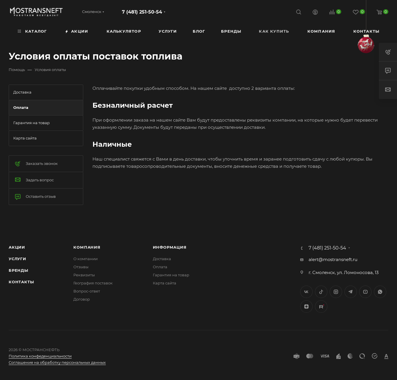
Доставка (162, 258)
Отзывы (80, 266)
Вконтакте (306, 292)
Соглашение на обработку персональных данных (57, 362)
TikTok (321, 306)
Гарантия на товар (171, 275)
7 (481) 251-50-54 (142, 12)
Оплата (160, 266)
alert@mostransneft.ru (333, 259)
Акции (17, 247)
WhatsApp (380, 292)
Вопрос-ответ (86, 291)
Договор (81, 299)
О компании (85, 258)
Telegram (350, 292)
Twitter (321, 292)
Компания (86, 247)
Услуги (17, 258)
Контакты (21, 282)
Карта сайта (164, 283)
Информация (170, 247)
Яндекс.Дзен (306, 306)
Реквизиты (84, 275)
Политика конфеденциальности (40, 356)
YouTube (365, 292)
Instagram (336, 292)
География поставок (93, 283)
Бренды (18, 270)
